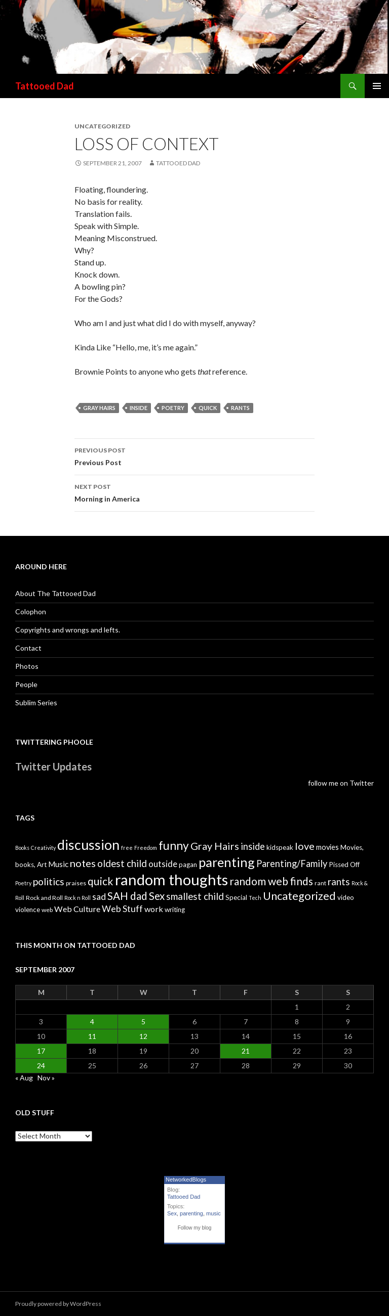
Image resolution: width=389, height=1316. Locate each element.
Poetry (173, 407)
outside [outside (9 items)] (162, 863)
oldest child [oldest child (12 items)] (122, 863)
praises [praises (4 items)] (76, 883)
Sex (172, 1213)
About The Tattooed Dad (55, 593)
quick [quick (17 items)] (100, 881)
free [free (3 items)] (127, 847)
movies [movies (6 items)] (327, 847)
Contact (28, 648)
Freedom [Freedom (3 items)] (145, 847)
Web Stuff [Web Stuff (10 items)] (122, 908)
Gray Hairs (99, 407)
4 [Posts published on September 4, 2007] (92, 1021)
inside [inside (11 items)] (253, 846)
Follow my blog (195, 1228)
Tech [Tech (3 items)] (255, 897)
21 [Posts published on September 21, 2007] (246, 1051)
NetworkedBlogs (186, 1179)
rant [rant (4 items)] (320, 883)
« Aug (24, 1077)
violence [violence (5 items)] (27, 909)
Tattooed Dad (44, 86)
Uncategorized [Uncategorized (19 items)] (299, 895)
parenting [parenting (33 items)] (227, 862)
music (213, 1213)
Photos (26, 666)
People (26, 684)
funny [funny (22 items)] (174, 845)
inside (138, 407)
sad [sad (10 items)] (99, 896)
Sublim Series (36, 702)
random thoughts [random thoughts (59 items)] (171, 879)
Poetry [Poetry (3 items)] (23, 883)
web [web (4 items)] (47, 910)
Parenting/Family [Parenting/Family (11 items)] (291, 863)
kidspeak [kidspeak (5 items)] (279, 847)
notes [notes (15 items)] (83, 863)
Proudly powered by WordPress (58, 1303)
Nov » (46, 1077)
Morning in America (194, 492)
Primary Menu (377, 86)
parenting (191, 1213)
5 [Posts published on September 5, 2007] (143, 1021)
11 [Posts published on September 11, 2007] (92, 1036)
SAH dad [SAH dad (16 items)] (127, 896)
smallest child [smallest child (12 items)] (195, 896)
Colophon (30, 611)
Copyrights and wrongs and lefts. (67, 629)
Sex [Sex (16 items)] (157, 896)
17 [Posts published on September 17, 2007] (41, 1051)
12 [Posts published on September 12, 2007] (143, 1036)
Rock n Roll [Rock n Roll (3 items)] (77, 897)
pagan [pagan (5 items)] (188, 864)
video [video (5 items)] (345, 897)
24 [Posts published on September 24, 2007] (41, 1065)
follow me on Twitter (341, 783)
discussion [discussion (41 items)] (88, 845)
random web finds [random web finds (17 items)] (271, 881)
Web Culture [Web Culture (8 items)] (77, 909)
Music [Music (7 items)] (58, 864)
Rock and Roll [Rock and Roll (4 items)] (44, 897)
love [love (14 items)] (305, 846)
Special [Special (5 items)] (236, 897)
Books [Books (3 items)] (22, 847)
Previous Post (194, 455)
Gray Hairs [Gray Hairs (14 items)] (214, 846)
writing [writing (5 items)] (175, 909)
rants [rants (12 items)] (339, 881)
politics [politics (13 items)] (48, 881)
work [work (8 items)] (153, 909)
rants (240, 407)
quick (208, 407)
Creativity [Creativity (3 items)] (43, 847)
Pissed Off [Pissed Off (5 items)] (344, 864)
